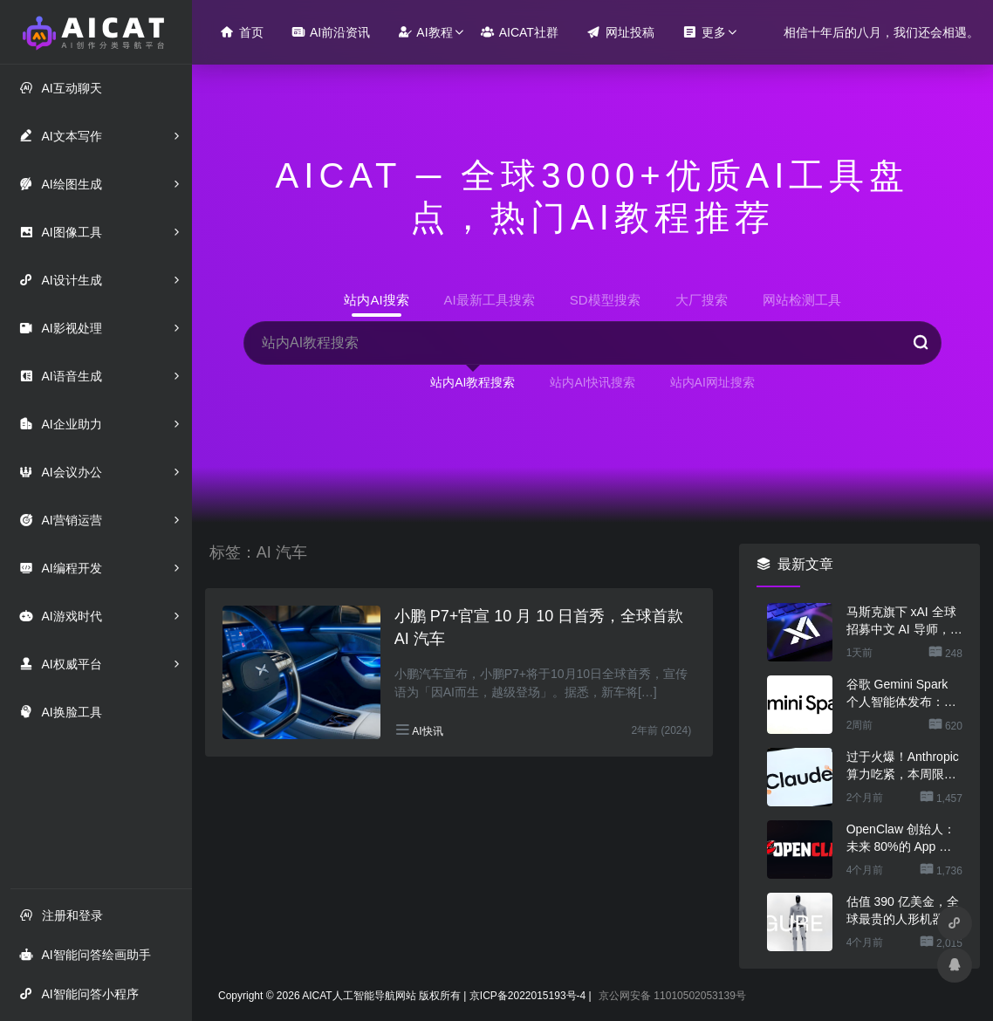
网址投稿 (620, 31)
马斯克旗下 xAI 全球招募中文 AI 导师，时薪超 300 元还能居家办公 (904, 621)
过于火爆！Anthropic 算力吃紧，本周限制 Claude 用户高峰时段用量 (904, 766)
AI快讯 (427, 731)
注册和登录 (61, 915)
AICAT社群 (519, 31)
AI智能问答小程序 (78, 993)
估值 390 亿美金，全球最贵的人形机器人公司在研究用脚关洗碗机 (902, 911)
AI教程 (425, 31)
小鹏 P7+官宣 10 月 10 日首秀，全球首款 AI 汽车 (539, 627)
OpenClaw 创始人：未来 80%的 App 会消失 (900, 838)
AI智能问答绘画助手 (84, 954)
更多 (704, 31)
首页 (242, 31)
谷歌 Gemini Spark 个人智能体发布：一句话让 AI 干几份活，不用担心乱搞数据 (904, 693)
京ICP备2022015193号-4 (527, 996)
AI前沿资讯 (330, 31)
